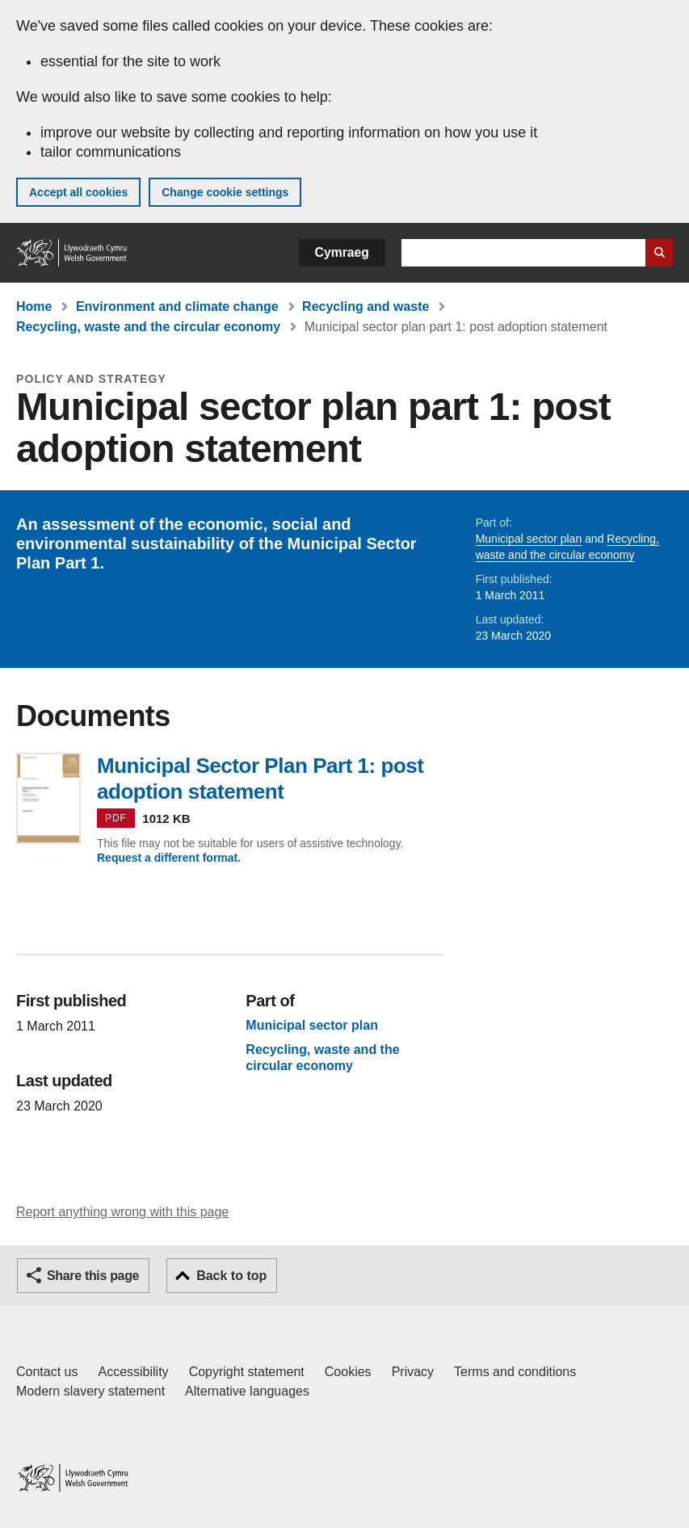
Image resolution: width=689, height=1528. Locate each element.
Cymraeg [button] (342, 252)
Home (34, 306)
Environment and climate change (177, 306)
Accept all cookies (78, 192)
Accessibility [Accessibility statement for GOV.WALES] (133, 1372)
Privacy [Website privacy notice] (413, 1372)
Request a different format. (169, 857)
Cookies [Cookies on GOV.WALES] (348, 1372)
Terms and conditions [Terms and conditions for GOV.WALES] (515, 1372)
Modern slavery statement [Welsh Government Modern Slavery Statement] (90, 1391)
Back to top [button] (231, 1275)
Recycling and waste (365, 306)
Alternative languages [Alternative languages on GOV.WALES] (247, 1391)
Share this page (93, 1275)
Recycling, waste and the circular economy (148, 327)
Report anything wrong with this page (122, 1212)
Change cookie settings (225, 192)
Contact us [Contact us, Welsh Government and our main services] (47, 1372)
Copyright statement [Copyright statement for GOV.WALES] (247, 1372)
